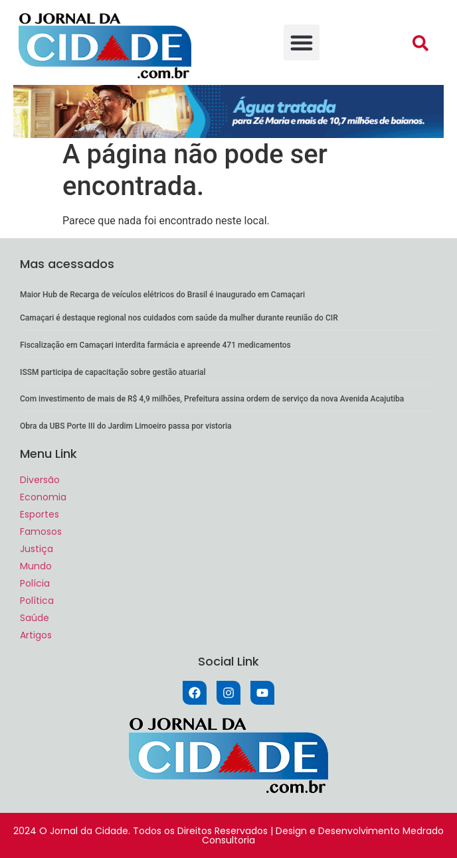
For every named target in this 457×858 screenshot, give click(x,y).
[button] (302, 42)
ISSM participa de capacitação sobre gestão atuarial (113, 372)
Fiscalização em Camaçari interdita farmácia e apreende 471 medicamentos (155, 345)
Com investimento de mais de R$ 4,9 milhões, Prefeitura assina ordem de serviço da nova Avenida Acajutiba (212, 398)
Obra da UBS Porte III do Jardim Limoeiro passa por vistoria (126, 426)
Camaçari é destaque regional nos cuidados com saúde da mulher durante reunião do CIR (179, 317)
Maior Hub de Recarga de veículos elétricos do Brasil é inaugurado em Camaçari (163, 294)
